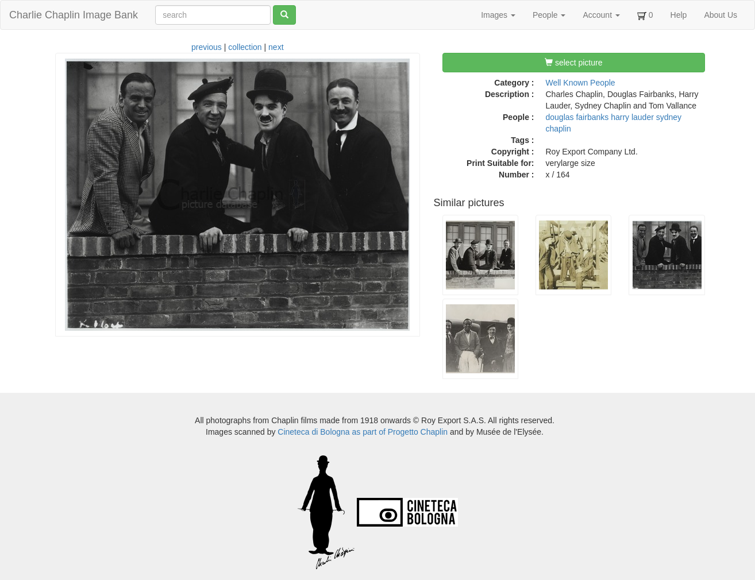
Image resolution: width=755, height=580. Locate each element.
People (549, 15)
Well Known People (580, 82)
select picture (573, 62)
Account (601, 15)
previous (206, 47)
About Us (720, 15)
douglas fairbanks (577, 117)
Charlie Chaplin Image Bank (73, 15)
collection (244, 47)
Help (679, 15)
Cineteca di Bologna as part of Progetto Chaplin (363, 431)
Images (498, 15)
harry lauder (632, 117)
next (275, 47)
